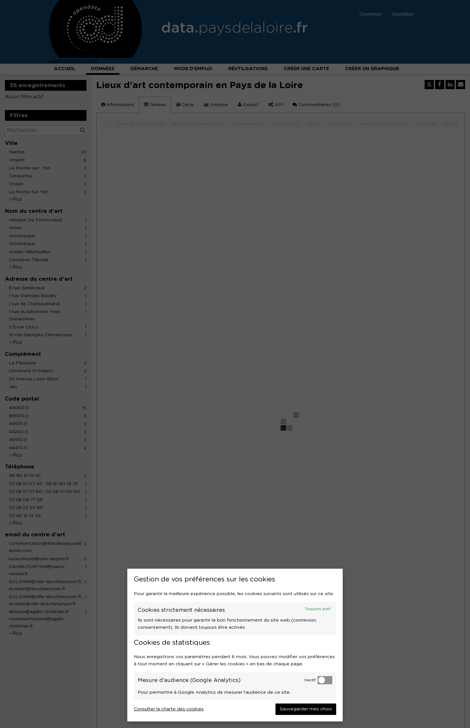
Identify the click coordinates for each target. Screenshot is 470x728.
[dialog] (235, 645)
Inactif (310, 680)
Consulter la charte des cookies (169, 709)
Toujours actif (317, 609)
